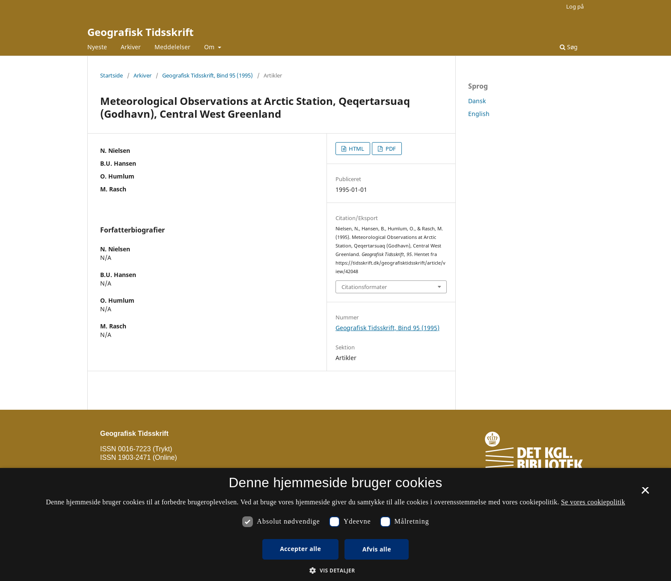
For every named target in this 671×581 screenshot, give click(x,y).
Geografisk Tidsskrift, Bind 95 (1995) (207, 75)
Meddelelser (172, 47)
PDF (390, 148)
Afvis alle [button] (376, 549)
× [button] (645, 493)
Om (210, 47)
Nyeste (97, 47)
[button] (335, 570)
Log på (575, 6)
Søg (569, 47)
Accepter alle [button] (300, 549)
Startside (111, 75)
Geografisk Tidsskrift (140, 32)
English (479, 114)
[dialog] (335, 524)
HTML (355, 148)
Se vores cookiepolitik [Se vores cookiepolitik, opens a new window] (593, 502)
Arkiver (131, 47)
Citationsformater (364, 287)
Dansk (477, 101)
